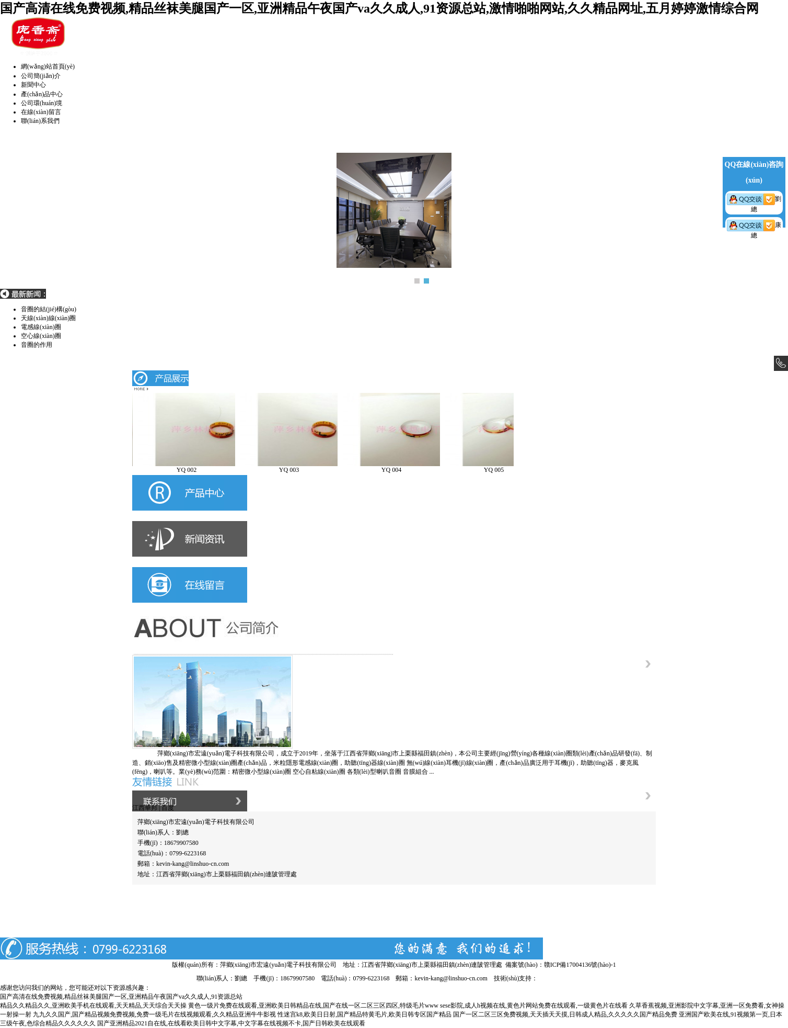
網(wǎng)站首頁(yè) (48, 66)
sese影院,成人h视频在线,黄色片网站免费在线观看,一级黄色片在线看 (534, 1005)
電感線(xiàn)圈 (41, 336)
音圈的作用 (36, 309)
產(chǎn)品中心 (42, 94)
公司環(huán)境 (41, 103)
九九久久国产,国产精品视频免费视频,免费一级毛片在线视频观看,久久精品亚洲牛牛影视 (154, 1014)
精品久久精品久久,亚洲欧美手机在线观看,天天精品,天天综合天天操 (93, 1005)
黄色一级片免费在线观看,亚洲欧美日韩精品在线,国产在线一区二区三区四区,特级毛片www (313, 1005)
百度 (167, 807)
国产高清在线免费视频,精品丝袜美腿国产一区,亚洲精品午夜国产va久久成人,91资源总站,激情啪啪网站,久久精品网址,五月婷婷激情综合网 (379, 8)
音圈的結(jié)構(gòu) (48, 318)
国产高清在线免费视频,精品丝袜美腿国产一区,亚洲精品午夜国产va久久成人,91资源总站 (121, 996)
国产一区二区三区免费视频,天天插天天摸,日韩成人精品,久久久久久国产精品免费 (565, 1014)
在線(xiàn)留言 (41, 112)
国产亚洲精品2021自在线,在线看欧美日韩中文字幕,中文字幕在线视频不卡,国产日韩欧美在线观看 (231, 1023)
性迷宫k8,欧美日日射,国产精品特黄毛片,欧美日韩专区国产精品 (364, 1014)
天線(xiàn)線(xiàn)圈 (48, 327)
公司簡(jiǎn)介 (41, 76)
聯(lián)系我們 (40, 121)
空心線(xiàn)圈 (41, 344)
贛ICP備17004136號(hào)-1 (580, 964)
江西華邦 (144, 807)
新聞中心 (33, 84)
